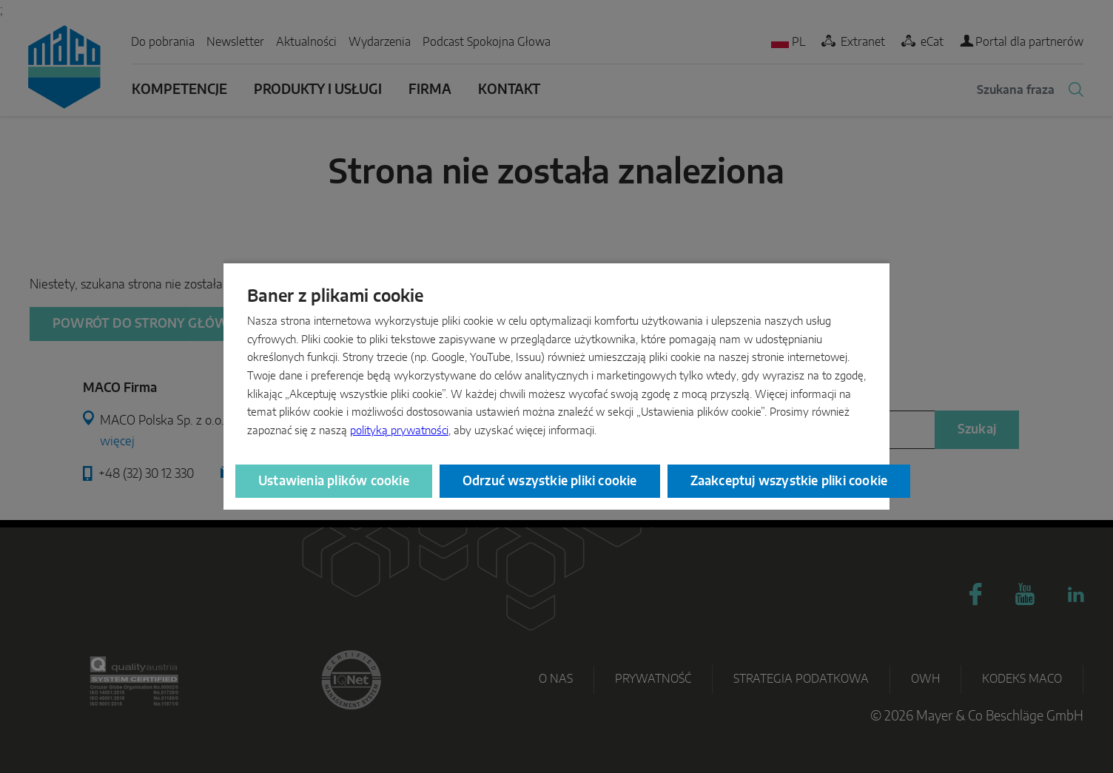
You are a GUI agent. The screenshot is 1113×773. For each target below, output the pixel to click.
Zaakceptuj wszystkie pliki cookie (789, 481)
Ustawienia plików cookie (333, 481)
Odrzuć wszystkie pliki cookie (550, 481)
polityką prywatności (399, 430)
